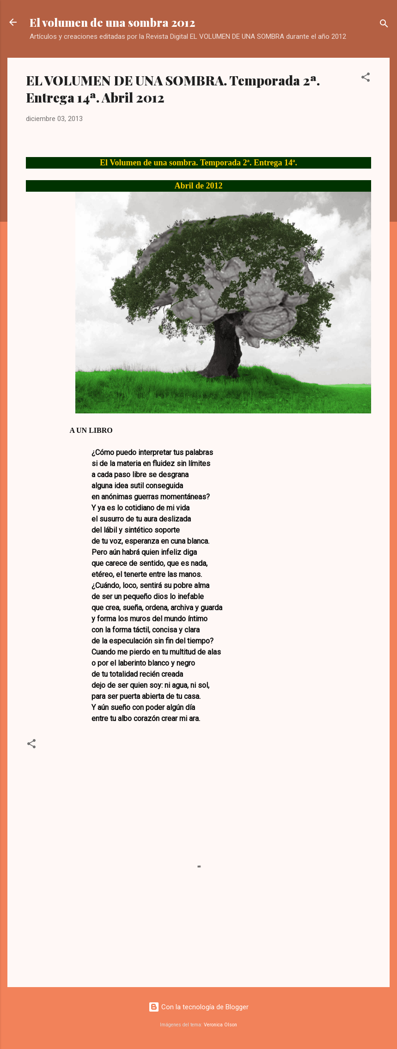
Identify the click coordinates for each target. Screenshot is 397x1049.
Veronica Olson (220, 1025)
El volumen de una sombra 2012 (112, 22)
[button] (365, 79)
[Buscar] (384, 25)
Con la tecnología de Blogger (198, 1007)
